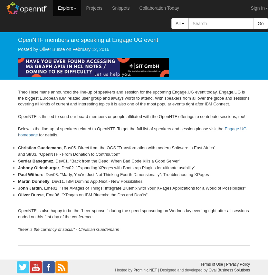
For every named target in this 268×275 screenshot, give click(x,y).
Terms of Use (211, 264)
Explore (67, 8)
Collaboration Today (159, 8)
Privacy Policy (238, 264)
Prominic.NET (145, 270)
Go (261, 23)
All (180, 23)
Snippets (120, 8)
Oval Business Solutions (229, 270)
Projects (94, 8)
